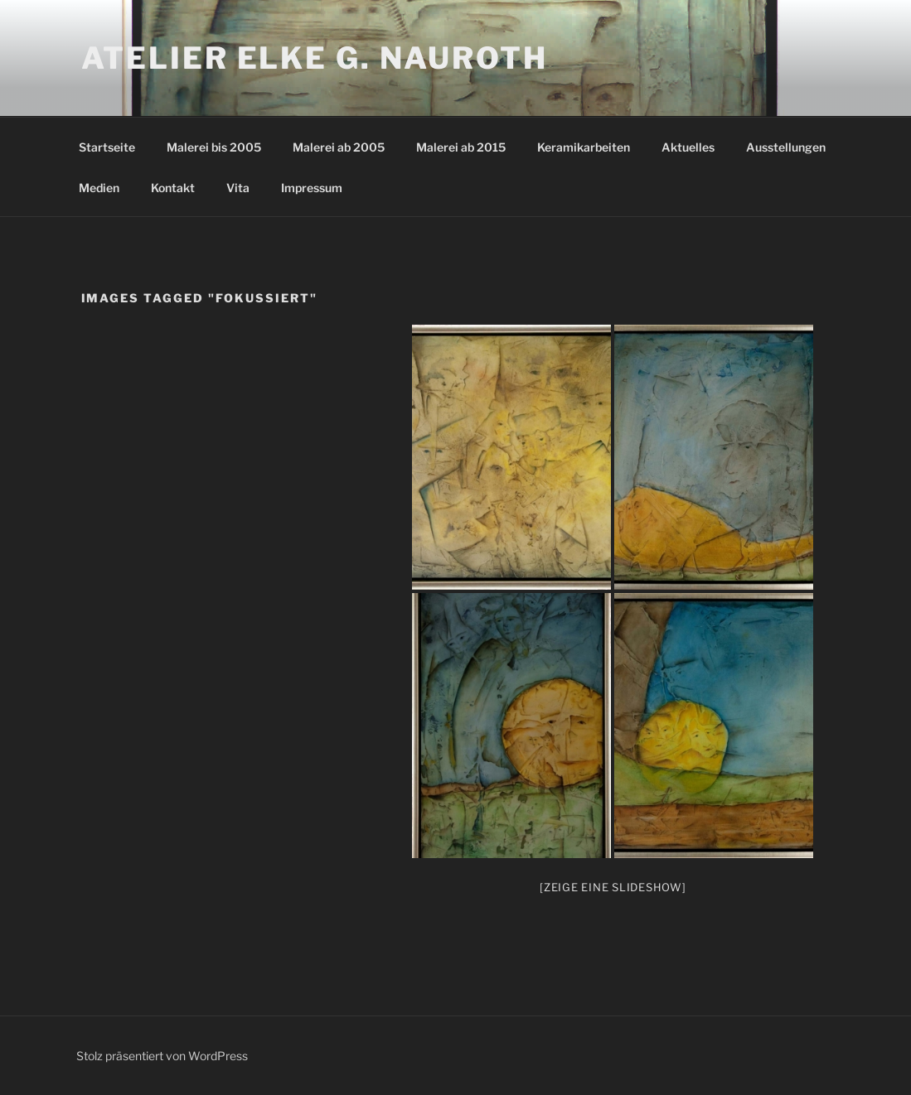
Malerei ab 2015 (461, 147)
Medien (99, 188)
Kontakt (173, 188)
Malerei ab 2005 (339, 147)
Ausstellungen (786, 147)
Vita (238, 188)
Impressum (311, 188)
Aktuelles (688, 147)
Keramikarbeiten (583, 147)
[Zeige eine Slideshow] (613, 887)
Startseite (107, 147)
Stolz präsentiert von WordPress (162, 1056)
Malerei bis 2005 (214, 147)
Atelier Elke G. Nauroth (314, 58)
